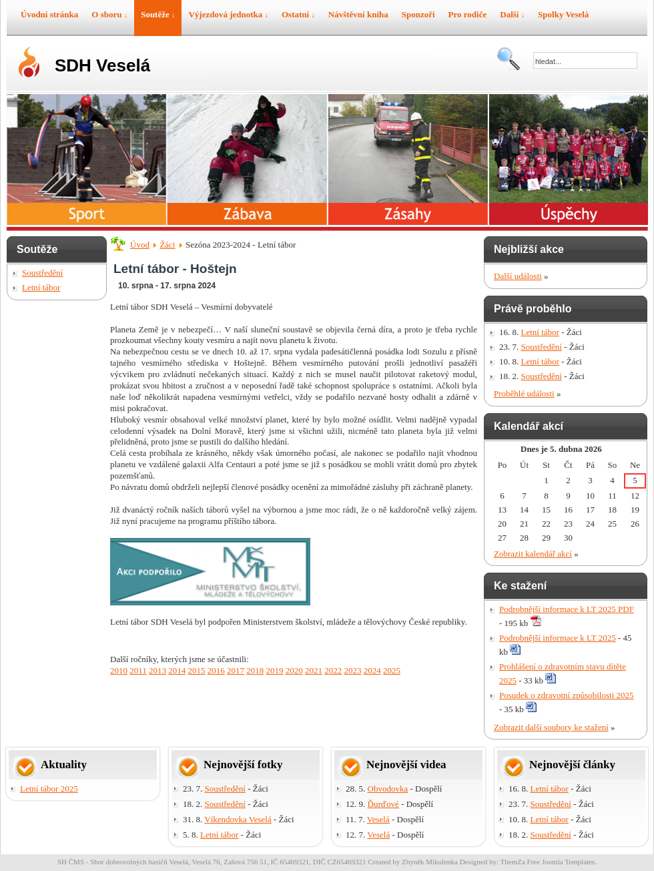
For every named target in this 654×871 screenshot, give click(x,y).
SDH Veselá (102, 65)
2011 (138, 670)
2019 (275, 670)
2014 (177, 670)
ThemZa (513, 862)
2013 (157, 670)
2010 (118, 670)
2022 (333, 670)
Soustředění (42, 273)
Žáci (167, 245)
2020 (294, 670)
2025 (391, 670)
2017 (235, 670)
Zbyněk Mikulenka (430, 862)
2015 (197, 670)
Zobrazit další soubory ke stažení (551, 727)
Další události (518, 276)
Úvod (139, 245)
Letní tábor (41, 287)
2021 (313, 670)
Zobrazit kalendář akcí (533, 554)
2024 (372, 670)
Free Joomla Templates (561, 862)
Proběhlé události (524, 393)
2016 (216, 670)
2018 (255, 670)
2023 (353, 670)
